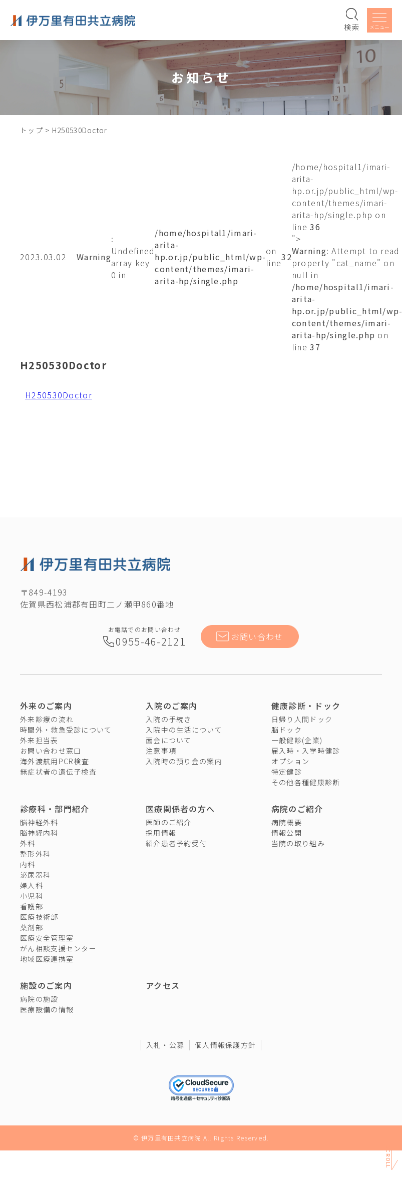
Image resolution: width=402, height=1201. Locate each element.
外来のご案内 (46, 706)
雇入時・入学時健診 (305, 751)
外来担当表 (39, 740)
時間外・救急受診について (66, 730)
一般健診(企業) (296, 740)
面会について (169, 740)
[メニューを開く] (379, 22)
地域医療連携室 (47, 959)
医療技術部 (39, 917)
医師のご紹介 (169, 822)
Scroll (388, 1159)
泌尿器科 (35, 875)
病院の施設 (39, 999)
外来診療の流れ (47, 719)
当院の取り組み (298, 843)
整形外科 (35, 854)
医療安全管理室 (47, 938)
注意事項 (161, 751)
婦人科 (31, 885)
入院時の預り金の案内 (184, 761)
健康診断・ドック (305, 706)
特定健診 (286, 772)
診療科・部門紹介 (54, 809)
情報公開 (286, 833)
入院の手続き (169, 719)
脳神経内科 (39, 833)
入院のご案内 (172, 706)
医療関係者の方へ (180, 809)
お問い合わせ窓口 (50, 751)
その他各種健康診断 (305, 782)
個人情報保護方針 (225, 1045)
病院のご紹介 (297, 809)
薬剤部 (31, 927)
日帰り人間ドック (301, 719)
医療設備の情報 (47, 1009)
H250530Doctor (58, 395)
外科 (28, 843)
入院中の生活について (184, 730)
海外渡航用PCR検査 (54, 761)
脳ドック (286, 730)
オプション (290, 761)
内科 (28, 864)
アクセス (163, 985)
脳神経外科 (39, 822)
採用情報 (161, 833)
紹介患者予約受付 (176, 843)
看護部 (31, 906)
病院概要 (286, 822)
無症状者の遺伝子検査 (58, 772)
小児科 (31, 896)
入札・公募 (165, 1045)
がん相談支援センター (58, 948)
